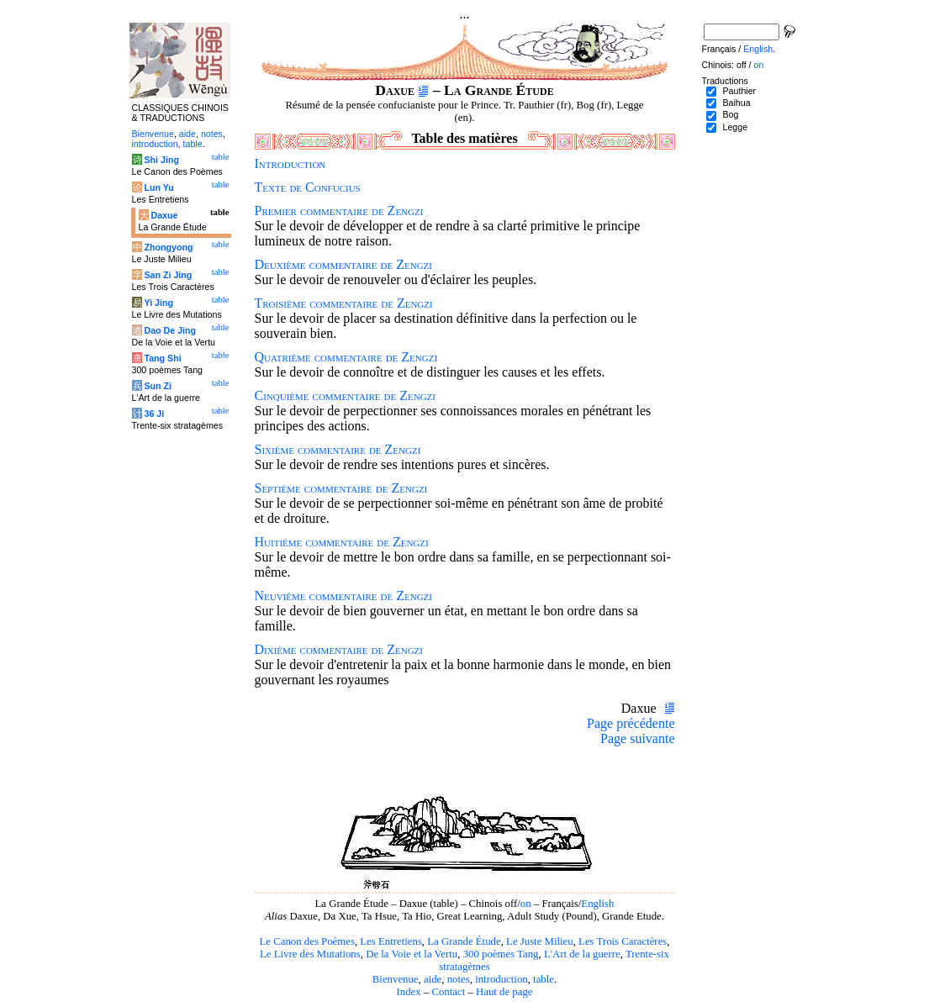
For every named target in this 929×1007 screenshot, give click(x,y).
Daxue (163, 215)
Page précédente (630, 723)
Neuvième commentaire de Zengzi (343, 595)
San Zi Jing (168, 275)
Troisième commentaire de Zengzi (344, 303)
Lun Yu (158, 187)
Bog (730, 114)
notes (458, 979)
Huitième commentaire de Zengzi (342, 542)
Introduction (290, 163)
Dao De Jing (170, 330)
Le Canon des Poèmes (307, 941)
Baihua (736, 103)
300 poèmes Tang (501, 954)
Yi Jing (158, 303)
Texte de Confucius (308, 187)
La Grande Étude (463, 941)
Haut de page (504, 992)
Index (408, 992)
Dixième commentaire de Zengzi (339, 649)
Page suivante (637, 738)
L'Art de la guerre (582, 954)
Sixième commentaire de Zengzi (338, 449)
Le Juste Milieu (539, 941)
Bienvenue (395, 979)
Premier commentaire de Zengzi (339, 210)
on (525, 903)
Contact (448, 992)
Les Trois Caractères (622, 941)
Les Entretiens (391, 941)
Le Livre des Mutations (310, 954)
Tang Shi (162, 358)
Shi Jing (161, 160)
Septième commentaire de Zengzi (341, 488)
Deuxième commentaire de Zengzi (343, 264)
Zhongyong (168, 247)
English (597, 903)
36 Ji (154, 414)
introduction (501, 979)
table (543, 979)
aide (432, 979)
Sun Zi (158, 386)
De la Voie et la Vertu (411, 954)
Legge (734, 127)
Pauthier (739, 91)
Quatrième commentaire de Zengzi (346, 357)
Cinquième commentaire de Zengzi (345, 395)
